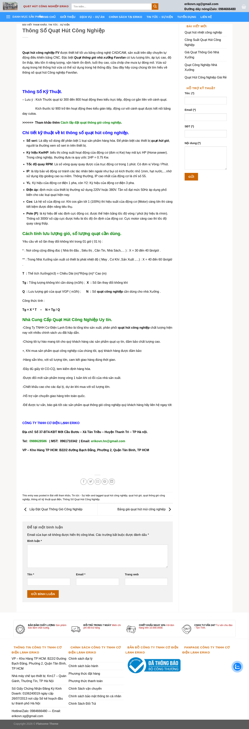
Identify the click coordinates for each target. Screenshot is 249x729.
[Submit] (155, 6)
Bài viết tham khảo (34, 25)
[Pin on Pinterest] (105, 481)
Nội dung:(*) (193, 143)
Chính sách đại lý (81, 658)
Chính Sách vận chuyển (85, 688)
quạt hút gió (135, 495)
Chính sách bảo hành (83, 666)
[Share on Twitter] (90, 481)
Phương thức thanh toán (86, 681)
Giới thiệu (67, 16)
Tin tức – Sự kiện (159, 16)
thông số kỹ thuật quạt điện (46, 499)
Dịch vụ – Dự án (92, 16)
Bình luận (34, 540)
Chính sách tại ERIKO (125, 16)
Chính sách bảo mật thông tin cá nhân (95, 696)
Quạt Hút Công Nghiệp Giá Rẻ (206, 77)
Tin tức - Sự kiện (59, 25)
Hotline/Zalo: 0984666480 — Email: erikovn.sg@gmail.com (36, 713)
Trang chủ (47, 16)
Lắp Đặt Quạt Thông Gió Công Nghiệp (52, 509)
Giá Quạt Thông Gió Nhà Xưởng (202, 55)
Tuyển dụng (186, 16)
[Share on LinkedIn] (112, 481)
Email (80, 574)
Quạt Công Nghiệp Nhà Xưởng (201, 67)
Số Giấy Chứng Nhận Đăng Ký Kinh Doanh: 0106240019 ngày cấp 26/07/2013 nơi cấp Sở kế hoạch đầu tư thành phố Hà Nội (37, 696)
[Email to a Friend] (98, 481)
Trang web (132, 574)
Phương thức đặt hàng (84, 673)
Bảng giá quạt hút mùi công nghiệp (145, 509)
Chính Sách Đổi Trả (82, 703)
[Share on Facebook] (83, 481)
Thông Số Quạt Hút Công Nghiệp (81, 499)
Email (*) (190, 109)
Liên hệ (206, 16)
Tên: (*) (189, 93)
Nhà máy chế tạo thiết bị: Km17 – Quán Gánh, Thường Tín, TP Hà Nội (39, 678)
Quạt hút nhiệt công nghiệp (203, 32)
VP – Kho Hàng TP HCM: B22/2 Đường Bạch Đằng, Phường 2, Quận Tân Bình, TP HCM (39, 663)
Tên (30, 574)
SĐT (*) (189, 126)
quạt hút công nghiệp (115, 495)
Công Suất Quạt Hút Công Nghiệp (203, 42)
